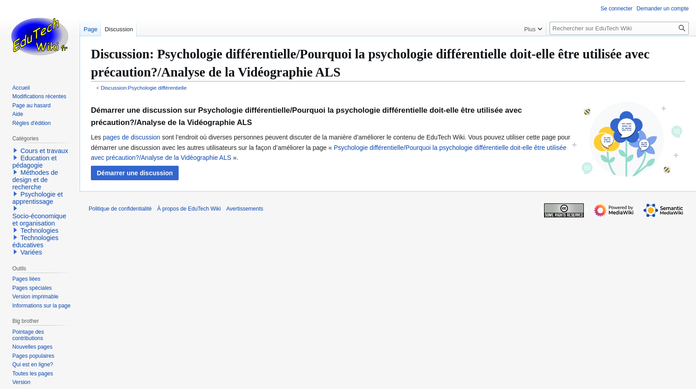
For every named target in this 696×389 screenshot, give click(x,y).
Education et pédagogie (34, 161)
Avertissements (244, 209)
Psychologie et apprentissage (37, 198)
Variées (31, 252)
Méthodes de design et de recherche (35, 180)
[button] (135, 173)
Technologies (39, 230)
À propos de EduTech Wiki (189, 209)
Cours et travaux (44, 150)
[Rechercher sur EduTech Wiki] (619, 28)
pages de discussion (131, 137)
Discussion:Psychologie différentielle (144, 88)
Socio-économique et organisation (39, 219)
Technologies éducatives (35, 241)
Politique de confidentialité (120, 209)
